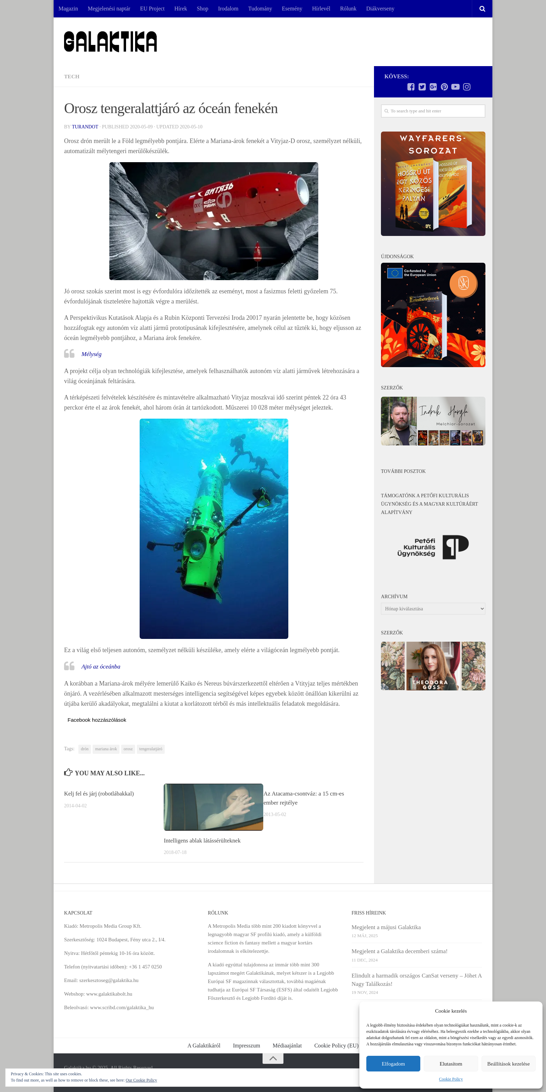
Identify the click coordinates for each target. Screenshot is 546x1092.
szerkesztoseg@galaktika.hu (109, 980)
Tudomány (260, 8)
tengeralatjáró (150, 748)
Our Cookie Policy (141, 1080)
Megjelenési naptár (109, 8)
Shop (202, 8)
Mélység (91, 353)
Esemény (292, 8)
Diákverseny (380, 8)
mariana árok (106, 748)
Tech (72, 76)
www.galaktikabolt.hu (109, 993)
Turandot (85, 126)
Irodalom (228, 8)
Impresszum (246, 1045)
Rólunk (348, 8)
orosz (128, 748)
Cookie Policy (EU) (336, 1045)
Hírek (180, 8)
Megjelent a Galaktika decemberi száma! (400, 951)
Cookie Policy (451, 1079)
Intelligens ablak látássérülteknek (203, 840)
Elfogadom (393, 1064)
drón (84, 748)
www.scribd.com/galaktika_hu (122, 1007)
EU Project (152, 8)
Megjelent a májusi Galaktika (386, 927)
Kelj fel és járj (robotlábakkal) (100, 793)
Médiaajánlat (287, 1045)
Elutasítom (450, 1064)
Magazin (68, 8)
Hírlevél (321, 8)
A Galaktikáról (203, 1045)
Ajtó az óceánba (101, 666)
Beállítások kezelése (508, 1064)
